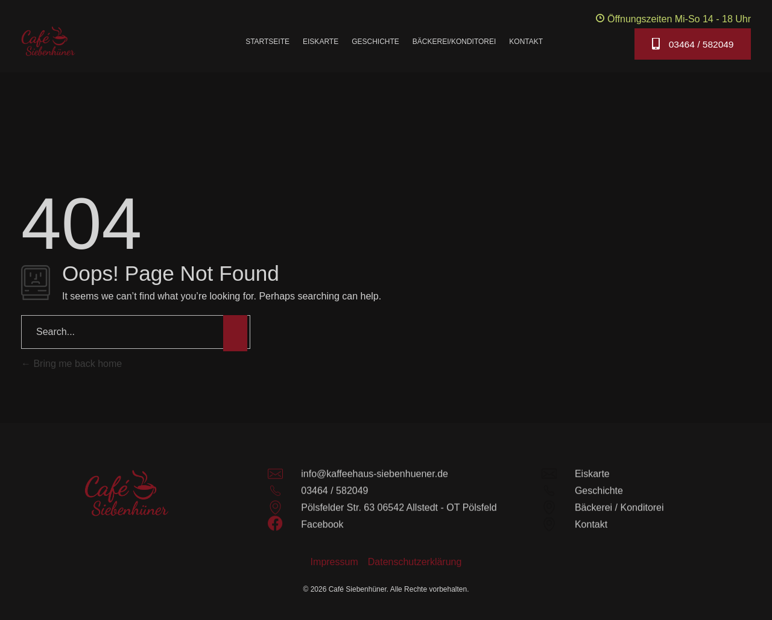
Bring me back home (71, 364)
